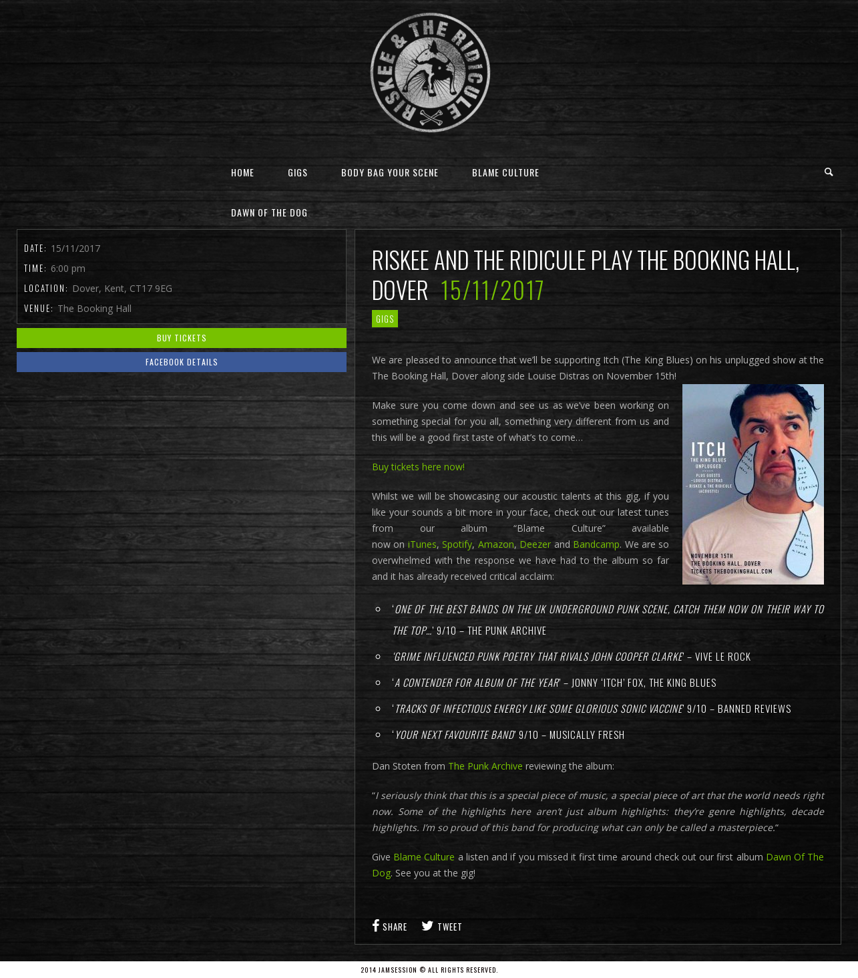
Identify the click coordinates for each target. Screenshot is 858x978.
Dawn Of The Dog (269, 212)
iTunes (420, 544)
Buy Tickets (182, 337)
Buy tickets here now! (418, 466)
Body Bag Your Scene (390, 172)
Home (242, 172)
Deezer (536, 544)
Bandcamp (596, 544)
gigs (385, 318)
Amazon (496, 544)
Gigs (298, 172)
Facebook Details (182, 361)
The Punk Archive (485, 766)
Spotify (457, 544)
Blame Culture (506, 172)
